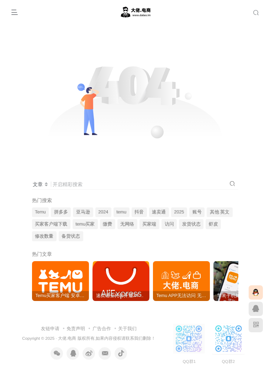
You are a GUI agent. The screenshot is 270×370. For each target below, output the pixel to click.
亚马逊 (83, 212)
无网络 (127, 224)
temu (121, 212)
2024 (103, 212)
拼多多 (61, 212)
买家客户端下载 (51, 224)
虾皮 (213, 224)
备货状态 (71, 236)
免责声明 (76, 328)
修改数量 (44, 236)
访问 (169, 224)
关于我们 (127, 328)
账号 (197, 212)
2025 (179, 212)
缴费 (107, 224)
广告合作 (101, 328)
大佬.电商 (67, 338)
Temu (40, 212)
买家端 (149, 224)
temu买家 (85, 224)
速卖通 (159, 212)
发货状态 (191, 224)
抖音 (139, 212)
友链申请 (50, 328)
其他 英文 (220, 212)
